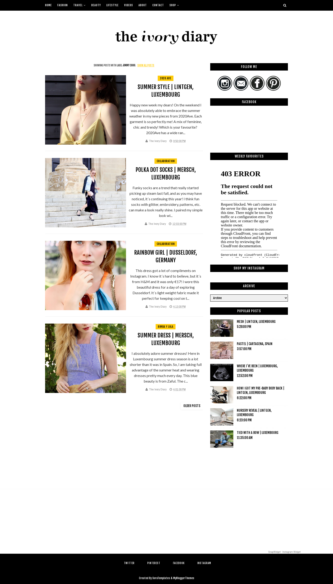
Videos (128, 5)
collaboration (166, 161)
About (143, 5)
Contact (158, 5)
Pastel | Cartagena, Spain (254, 344)
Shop (173, 5)
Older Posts (191, 406)
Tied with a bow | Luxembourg (257, 433)
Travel (78, 5)
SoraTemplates (161, 578)
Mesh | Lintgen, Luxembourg (256, 322)
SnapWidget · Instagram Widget (284, 552)
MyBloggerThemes (183, 578)
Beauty (96, 5)
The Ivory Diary (157, 141)
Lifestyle (112, 5)
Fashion (62, 5)
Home (48, 5)
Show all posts (145, 65)
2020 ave (165, 78)
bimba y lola (165, 326)
